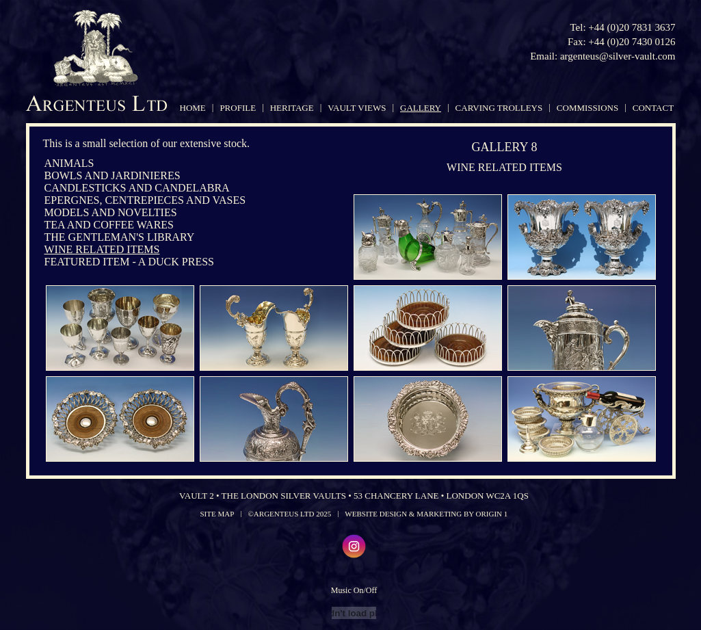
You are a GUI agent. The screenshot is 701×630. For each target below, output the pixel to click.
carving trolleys (499, 108)
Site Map (217, 514)
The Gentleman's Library (119, 237)
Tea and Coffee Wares (109, 225)
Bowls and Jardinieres (112, 175)
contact (653, 108)
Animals (69, 163)
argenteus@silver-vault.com (618, 56)
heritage (292, 108)
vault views (357, 108)
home (193, 108)
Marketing (439, 514)
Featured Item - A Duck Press (129, 261)
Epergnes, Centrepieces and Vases (145, 200)
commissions (587, 108)
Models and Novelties (110, 212)
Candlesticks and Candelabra (137, 188)
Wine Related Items (102, 249)
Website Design (376, 514)
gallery (420, 108)
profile (238, 108)
